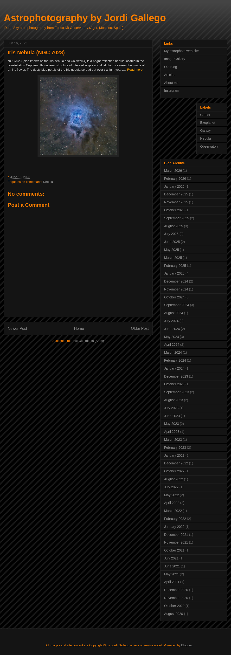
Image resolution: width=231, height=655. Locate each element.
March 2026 (173, 170)
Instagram (171, 90)
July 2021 (171, 558)
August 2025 (173, 226)
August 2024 (173, 313)
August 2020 (173, 614)
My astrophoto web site (181, 51)
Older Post (140, 328)
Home (79, 328)
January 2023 (174, 455)
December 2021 (176, 535)
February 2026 (175, 178)
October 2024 (174, 297)
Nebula (48, 182)
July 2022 (171, 487)
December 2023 (176, 376)
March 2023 (173, 439)
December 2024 (176, 281)
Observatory (209, 146)
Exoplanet (207, 122)
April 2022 (171, 503)
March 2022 (173, 511)
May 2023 (171, 424)
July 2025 (171, 234)
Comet (205, 115)
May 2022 (171, 495)
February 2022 (175, 519)
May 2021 (171, 574)
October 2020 (174, 606)
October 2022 (174, 471)
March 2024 (173, 352)
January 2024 (174, 368)
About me (171, 83)
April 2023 (171, 432)
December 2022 (176, 463)
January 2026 (174, 186)
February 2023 (175, 447)
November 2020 (176, 598)
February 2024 (175, 360)
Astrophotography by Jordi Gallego (85, 18)
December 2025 (176, 194)
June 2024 (172, 329)
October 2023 (174, 384)
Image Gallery (174, 59)
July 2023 (171, 408)
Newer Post (17, 328)
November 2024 (176, 289)
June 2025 (172, 242)
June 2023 (172, 416)
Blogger (186, 645)
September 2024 (176, 305)
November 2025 (176, 202)
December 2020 (176, 590)
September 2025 (176, 218)
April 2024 (171, 344)
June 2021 (172, 566)
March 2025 (173, 258)
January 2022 (174, 527)
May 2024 (171, 337)
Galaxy (205, 130)
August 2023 (173, 400)
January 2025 (174, 273)
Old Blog (170, 67)
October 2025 (174, 210)
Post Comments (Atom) (87, 341)
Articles (169, 75)
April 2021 (171, 582)
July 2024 (171, 321)
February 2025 (175, 266)
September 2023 (176, 392)
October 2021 (174, 550)
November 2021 (176, 542)
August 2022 (173, 479)
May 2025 (171, 250)
